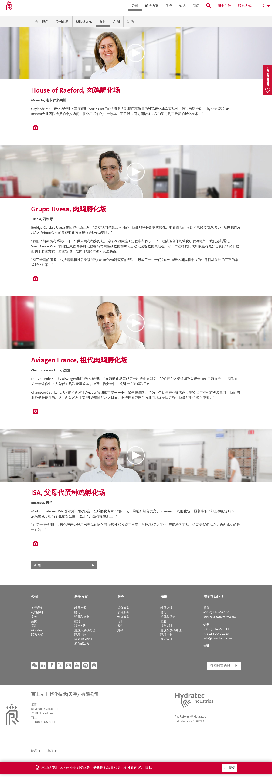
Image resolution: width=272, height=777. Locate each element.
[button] (136, 53)
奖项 (50, 751)
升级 (120, 630)
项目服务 (123, 612)
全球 (206, 646)
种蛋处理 (80, 608)
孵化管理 (166, 639)
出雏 (77, 621)
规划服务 (123, 608)
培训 (120, 621)
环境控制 (80, 635)
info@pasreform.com (217, 638)
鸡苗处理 (80, 626)
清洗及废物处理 (84, 630)
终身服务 (123, 617)
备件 (120, 626)
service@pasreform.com (219, 617)
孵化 (77, 612)
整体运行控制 (83, 639)
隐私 (34, 751)
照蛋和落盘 (81, 617)
